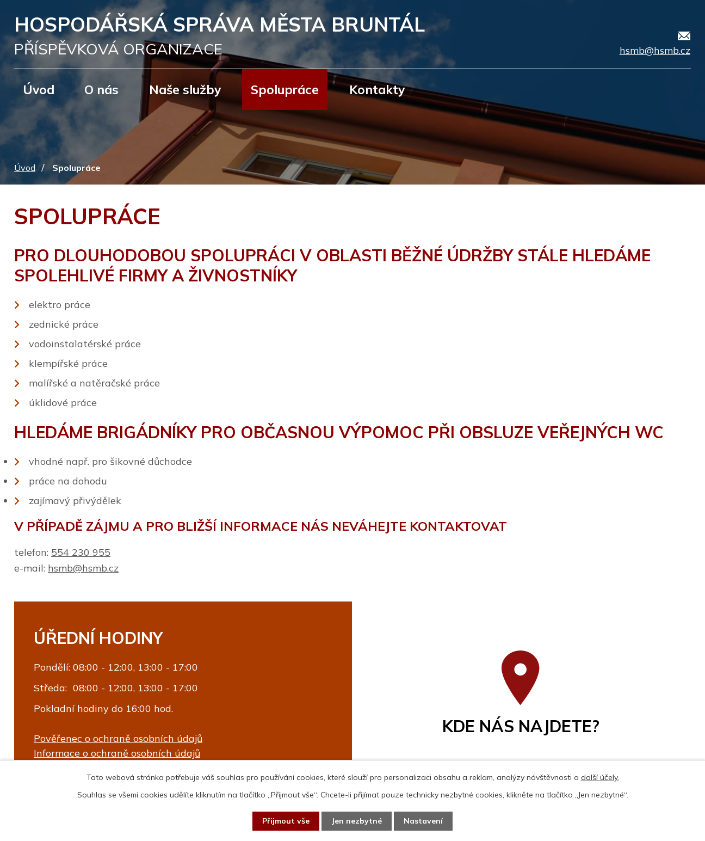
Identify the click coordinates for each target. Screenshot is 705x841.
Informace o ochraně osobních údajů (117, 753)
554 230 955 (80, 552)
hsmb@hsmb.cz (83, 568)
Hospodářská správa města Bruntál (219, 36)
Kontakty (377, 89)
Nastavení (423, 821)
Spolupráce (285, 89)
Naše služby (185, 89)
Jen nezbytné (356, 821)
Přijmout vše (286, 821)
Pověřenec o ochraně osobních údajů (118, 738)
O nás (101, 89)
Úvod (38, 89)
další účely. (600, 777)
